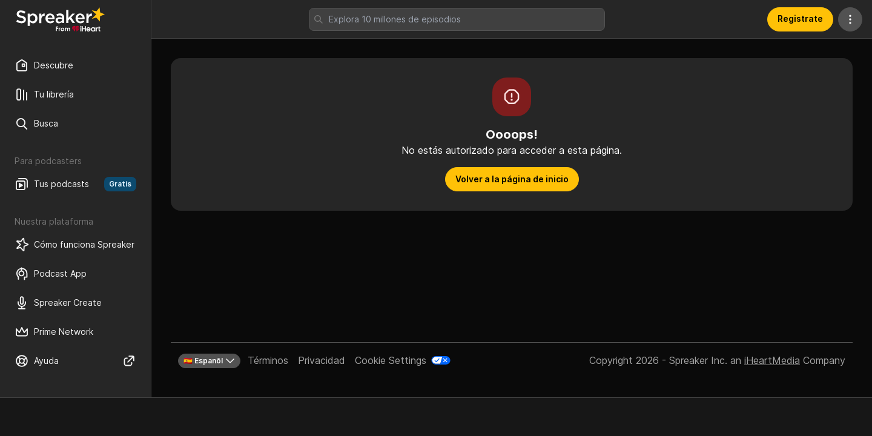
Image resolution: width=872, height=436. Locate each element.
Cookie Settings (390, 360)
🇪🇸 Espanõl (209, 361)
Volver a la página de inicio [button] (512, 179)
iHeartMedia (772, 360)
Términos (268, 360)
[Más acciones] (850, 19)
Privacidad (321, 360)
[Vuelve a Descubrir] (60, 19)
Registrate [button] (800, 18)
